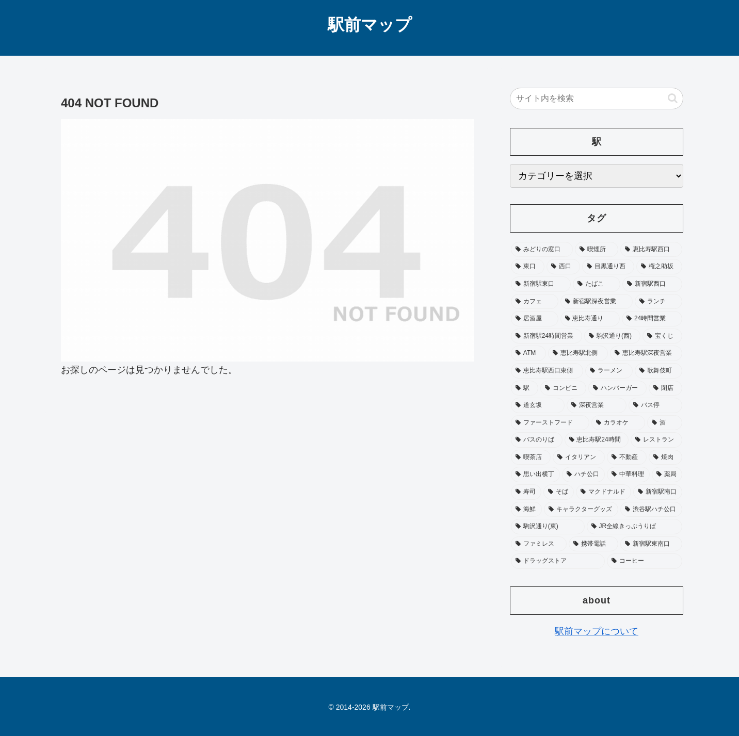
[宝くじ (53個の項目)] (662, 336)
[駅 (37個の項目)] (524, 388)
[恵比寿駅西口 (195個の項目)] (651, 249)
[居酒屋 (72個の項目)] (534, 318)
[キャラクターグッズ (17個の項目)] (581, 509)
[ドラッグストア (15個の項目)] (558, 561)
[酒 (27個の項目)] (664, 423)
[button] (673, 98)
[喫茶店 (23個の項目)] (531, 457)
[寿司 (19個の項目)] (526, 492)
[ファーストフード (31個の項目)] (550, 423)
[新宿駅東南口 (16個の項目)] (651, 544)
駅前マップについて (596, 631)
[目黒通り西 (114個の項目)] (608, 266)
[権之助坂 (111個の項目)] (659, 266)
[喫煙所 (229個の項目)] (596, 249)
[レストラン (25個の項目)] (656, 440)
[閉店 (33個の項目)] (665, 388)
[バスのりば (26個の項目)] (537, 440)
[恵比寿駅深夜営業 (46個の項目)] (646, 353)
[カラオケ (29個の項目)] (618, 423)
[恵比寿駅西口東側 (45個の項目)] (547, 371)
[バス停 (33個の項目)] (655, 405)
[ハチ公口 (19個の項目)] (583, 474)
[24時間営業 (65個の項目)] (652, 318)
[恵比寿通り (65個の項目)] (590, 318)
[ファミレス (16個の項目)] (539, 544)
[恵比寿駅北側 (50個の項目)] (578, 353)
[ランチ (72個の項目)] (658, 301)
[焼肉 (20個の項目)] (665, 457)
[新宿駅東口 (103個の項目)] (541, 284)
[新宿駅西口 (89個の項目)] (652, 284)
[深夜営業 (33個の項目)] (596, 405)
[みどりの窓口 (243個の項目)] (542, 249)
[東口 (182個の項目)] (527, 266)
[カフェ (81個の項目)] (534, 301)
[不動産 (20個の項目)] (627, 457)
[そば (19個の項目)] (558, 492)
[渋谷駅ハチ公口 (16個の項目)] (651, 509)
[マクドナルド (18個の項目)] (603, 492)
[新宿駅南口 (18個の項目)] (657, 492)
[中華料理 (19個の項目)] (628, 474)
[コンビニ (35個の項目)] (563, 388)
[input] (596, 98)
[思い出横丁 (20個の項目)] (535, 474)
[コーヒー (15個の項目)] (644, 561)
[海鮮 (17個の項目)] (526, 509)
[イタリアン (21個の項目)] (579, 457)
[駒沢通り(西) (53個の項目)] (612, 336)
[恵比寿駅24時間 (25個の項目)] (597, 440)
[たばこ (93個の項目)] (596, 284)
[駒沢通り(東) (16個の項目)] (548, 526)
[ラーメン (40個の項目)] (609, 371)
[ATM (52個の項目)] (528, 353)
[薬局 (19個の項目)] (667, 474)
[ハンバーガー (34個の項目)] (617, 388)
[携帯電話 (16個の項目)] (593, 544)
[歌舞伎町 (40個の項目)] (658, 371)
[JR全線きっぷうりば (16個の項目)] (634, 526)
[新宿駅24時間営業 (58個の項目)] (546, 336)
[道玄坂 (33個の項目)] (538, 405)
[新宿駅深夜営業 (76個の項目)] (596, 301)
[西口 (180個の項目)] (563, 266)
